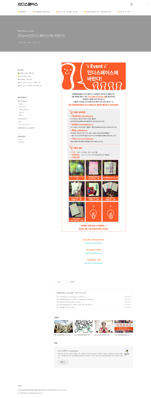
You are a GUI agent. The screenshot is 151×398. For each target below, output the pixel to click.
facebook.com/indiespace (93, 243)
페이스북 (20, 62)
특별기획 (21, 112)
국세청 (20, 386)
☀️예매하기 (22, 11)
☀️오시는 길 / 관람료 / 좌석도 (67, 11)
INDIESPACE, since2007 (65, 293)
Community (22, 119)
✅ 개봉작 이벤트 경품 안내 (26, 73)
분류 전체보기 (22, 97)
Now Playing (22, 101)
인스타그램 (25, 62)
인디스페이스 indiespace (68, 350)
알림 (20, 122)
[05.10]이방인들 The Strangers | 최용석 (69, 297)
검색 (126, 4)
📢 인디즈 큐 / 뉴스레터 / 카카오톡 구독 (29, 86)
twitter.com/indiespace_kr (94, 253)
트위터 (29, 62)
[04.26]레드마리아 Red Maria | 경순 (68, 302)
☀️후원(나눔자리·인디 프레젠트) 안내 (97, 11)
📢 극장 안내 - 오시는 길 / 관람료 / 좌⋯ (30, 82)
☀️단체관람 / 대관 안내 (41, 11)
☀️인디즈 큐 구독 (123, 11)
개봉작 (21, 115)
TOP (131, 386)
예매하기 (21, 104)
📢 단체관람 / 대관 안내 (25, 79)
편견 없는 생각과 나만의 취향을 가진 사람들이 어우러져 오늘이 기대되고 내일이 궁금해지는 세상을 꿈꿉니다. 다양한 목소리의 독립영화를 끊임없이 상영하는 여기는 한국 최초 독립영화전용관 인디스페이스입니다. (90, 356)
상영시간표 (22, 107)
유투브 (34, 62)
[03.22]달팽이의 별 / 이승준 (65, 307)
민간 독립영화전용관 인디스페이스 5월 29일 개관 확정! (73, 305)
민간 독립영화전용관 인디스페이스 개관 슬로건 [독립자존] (74, 299)
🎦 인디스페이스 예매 (24, 76)
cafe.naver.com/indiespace (93, 263)
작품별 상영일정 (23, 110)
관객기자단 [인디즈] (24, 124)
